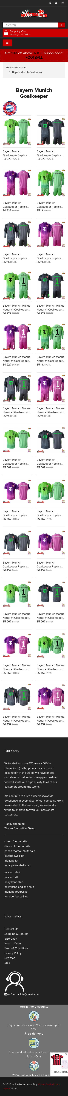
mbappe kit (11, 860)
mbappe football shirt (17, 865)
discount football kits (17, 846)
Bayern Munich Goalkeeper (27, 72)
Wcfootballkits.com (16, 67)
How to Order (12, 943)
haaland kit (11, 877)
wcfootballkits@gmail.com (23, 994)
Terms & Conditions (16, 948)
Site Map (9, 958)
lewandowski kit (14, 856)
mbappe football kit (16, 892)
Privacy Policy (12, 953)
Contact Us (11, 929)
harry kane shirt (13, 882)
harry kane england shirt (19, 887)
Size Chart (10, 938)
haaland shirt (12, 872)
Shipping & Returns (16, 934)
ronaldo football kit (16, 896)
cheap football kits (15, 841)
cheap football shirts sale (19, 851)
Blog (7, 963)
